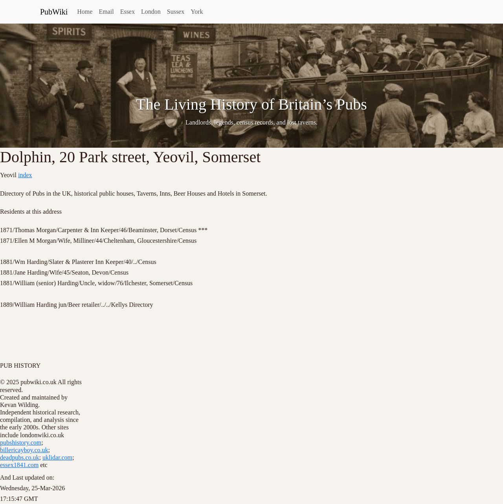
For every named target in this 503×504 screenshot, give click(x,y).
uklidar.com (57, 457)
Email (106, 11)
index (25, 175)
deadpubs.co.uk (19, 457)
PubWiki (54, 11)
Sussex (175, 11)
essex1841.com (19, 465)
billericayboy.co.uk (24, 450)
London (151, 11)
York (197, 11)
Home (84, 11)
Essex (127, 11)
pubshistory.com (20, 442)
